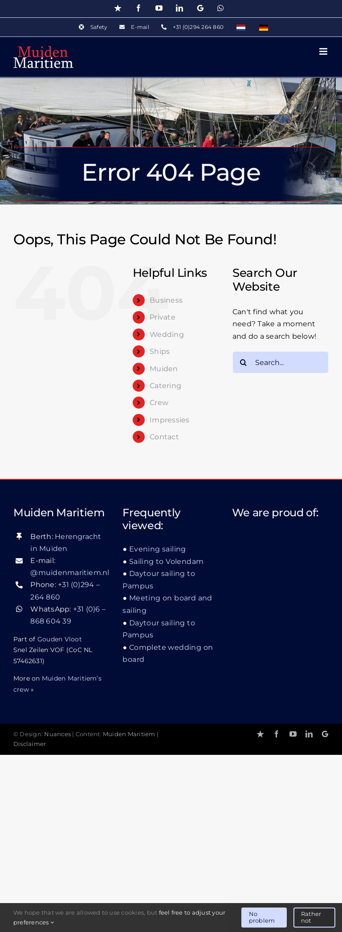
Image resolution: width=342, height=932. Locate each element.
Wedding (167, 334)
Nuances (57, 734)
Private (162, 317)
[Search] (243, 362)
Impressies (169, 420)
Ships (160, 351)
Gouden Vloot (59, 639)
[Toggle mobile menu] (324, 51)
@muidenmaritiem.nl (69, 572)
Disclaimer (29, 744)
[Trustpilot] (260, 733)
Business (166, 300)
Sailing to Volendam (166, 561)
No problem (262, 917)
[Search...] (280, 362)
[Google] (325, 733)
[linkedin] (309, 733)
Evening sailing (157, 549)
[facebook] (276, 733)
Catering (165, 385)
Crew (159, 402)
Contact (164, 437)
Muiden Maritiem (129, 734)
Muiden (164, 369)
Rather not (311, 917)
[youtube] (293, 733)
